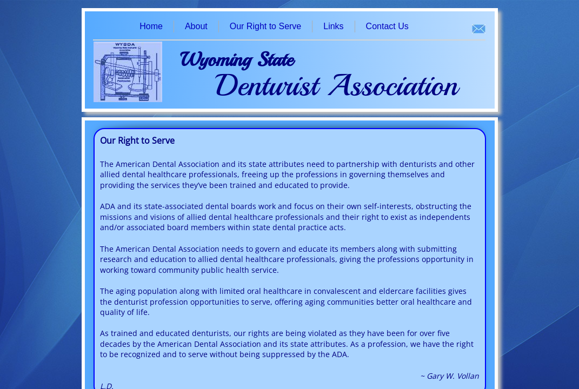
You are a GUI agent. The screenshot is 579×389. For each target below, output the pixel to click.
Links (333, 26)
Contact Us (387, 26)
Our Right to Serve (266, 26)
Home (151, 26)
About (196, 26)
